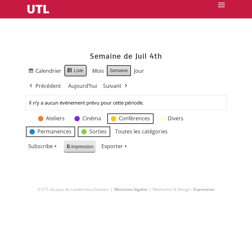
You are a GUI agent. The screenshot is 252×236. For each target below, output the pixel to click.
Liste (75, 71)
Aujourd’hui (82, 85)
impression (80, 148)
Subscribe (43, 146)
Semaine (119, 70)
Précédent (44, 86)
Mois (98, 70)
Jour (139, 70)
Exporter (114, 146)
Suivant (116, 86)
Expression (204, 189)
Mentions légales (130, 189)
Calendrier (44, 72)
